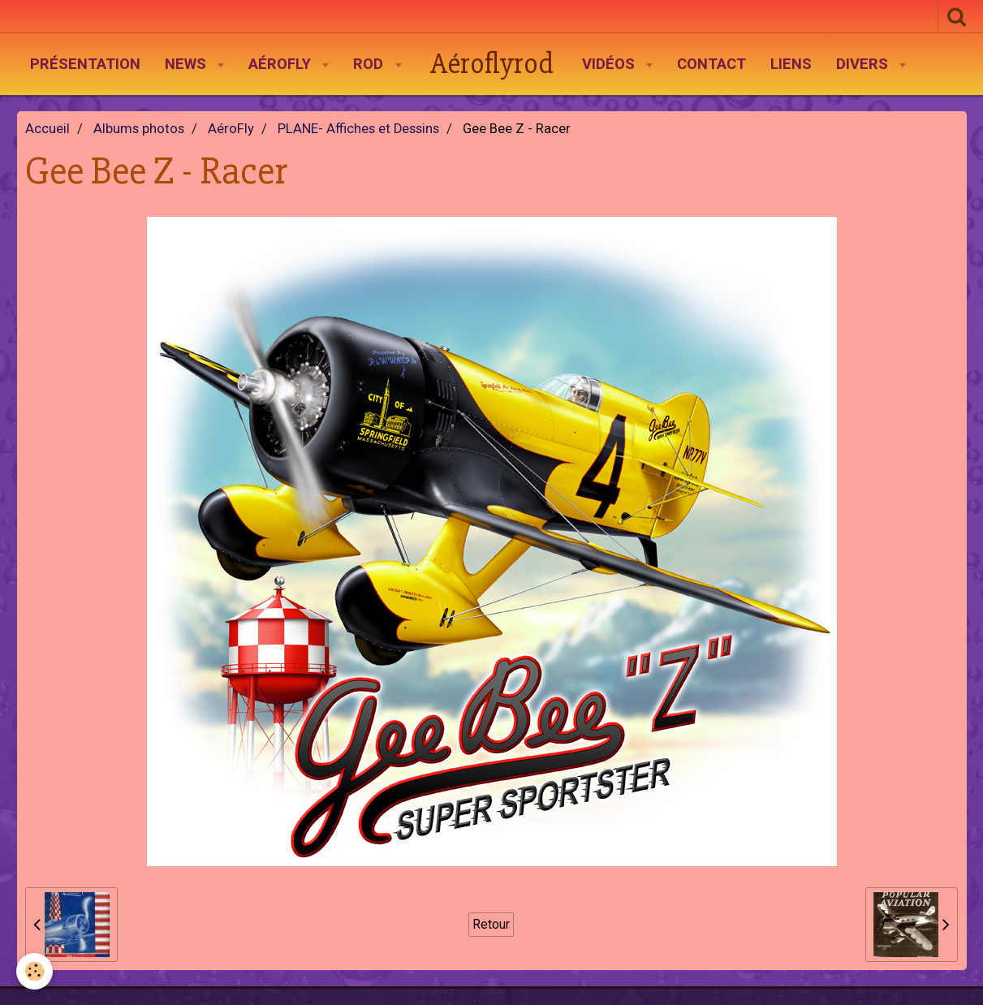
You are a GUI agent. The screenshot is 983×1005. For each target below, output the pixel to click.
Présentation (85, 64)
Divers (864, 64)
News (187, 64)
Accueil (47, 128)
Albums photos (138, 128)
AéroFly (281, 64)
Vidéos (610, 64)
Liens (791, 64)
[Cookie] (34, 971)
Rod (370, 64)
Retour (491, 924)
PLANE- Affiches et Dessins (358, 128)
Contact (711, 64)
